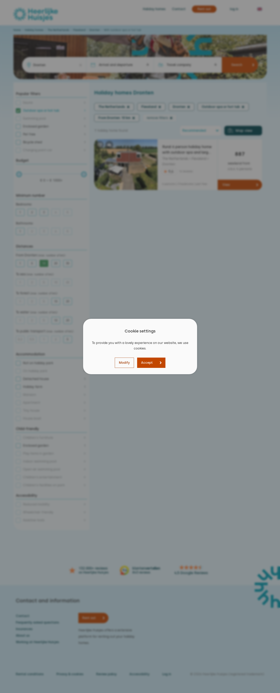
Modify (124, 363)
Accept (147, 363)
